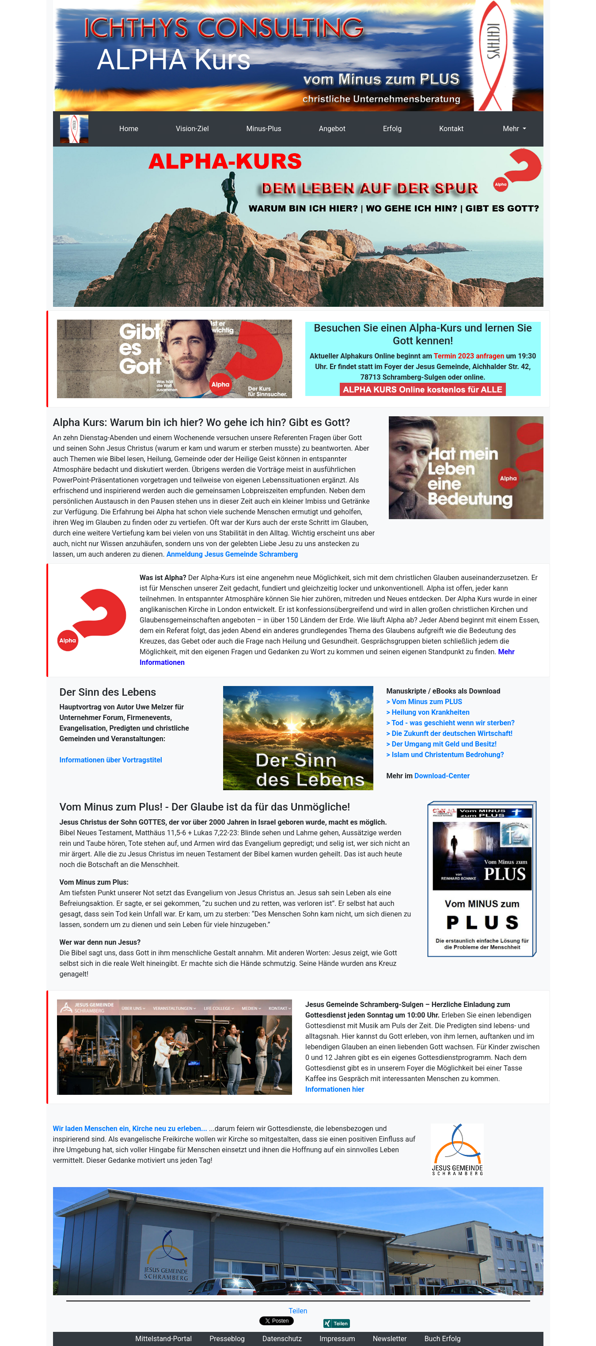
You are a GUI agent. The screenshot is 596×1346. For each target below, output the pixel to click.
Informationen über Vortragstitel (111, 760)
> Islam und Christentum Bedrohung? (445, 754)
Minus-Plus (264, 128)
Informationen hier (334, 1089)
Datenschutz (282, 1339)
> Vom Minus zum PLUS (425, 702)
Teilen (298, 1311)
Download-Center (442, 776)
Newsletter (390, 1339)
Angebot (332, 128)
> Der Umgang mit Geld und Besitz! (442, 744)
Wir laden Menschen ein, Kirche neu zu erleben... (130, 1128)
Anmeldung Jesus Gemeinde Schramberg (232, 554)
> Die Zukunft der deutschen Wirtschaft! (450, 733)
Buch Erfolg (443, 1339)
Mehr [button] (511, 128)
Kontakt (451, 128)
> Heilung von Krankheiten (428, 712)
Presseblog (227, 1339)
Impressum (337, 1339)
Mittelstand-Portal (163, 1339)
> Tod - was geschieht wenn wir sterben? (451, 723)
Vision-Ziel (192, 128)
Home (128, 128)
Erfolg (392, 128)
